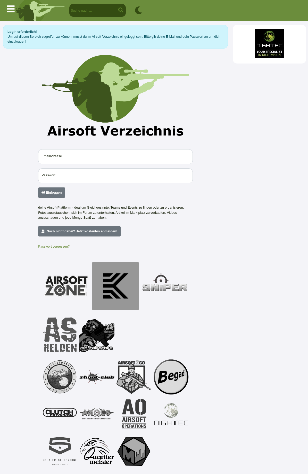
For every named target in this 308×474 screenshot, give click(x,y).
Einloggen (51, 192)
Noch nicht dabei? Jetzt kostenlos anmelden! (79, 231)
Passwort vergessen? (54, 246)
